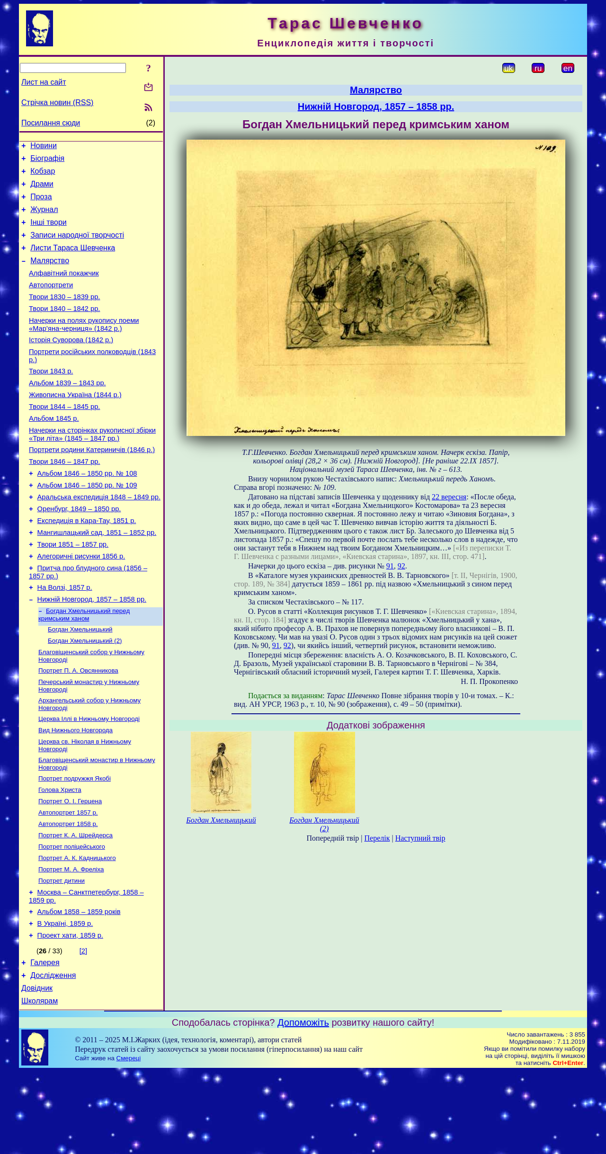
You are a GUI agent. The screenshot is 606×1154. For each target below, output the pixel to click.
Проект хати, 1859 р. (70, 1012)
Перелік (377, 838)
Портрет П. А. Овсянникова (78, 726)
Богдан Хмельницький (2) (85, 694)
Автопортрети (51, 302)
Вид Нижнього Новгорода (75, 789)
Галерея (44, 1041)
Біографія (47, 161)
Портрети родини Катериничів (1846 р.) (92, 484)
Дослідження (53, 1055)
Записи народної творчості (77, 246)
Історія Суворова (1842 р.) (71, 362)
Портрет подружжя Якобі (74, 840)
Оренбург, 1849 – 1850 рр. (79, 550)
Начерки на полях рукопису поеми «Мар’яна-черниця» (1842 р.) (84, 346)
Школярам (39, 1083)
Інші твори (48, 232)
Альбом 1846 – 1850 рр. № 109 (87, 523)
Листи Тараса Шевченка (72, 261)
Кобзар (42, 175)
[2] (83, 1027)
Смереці (128, 1140)
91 (390, 566)
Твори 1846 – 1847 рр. (64, 497)
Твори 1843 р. (51, 396)
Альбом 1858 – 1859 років (79, 985)
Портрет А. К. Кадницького (77, 927)
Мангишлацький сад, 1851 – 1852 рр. (97, 576)
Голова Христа (59, 853)
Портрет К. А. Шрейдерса (75, 902)
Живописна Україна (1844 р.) (75, 423)
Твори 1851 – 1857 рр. (72, 590)
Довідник (37, 1069)
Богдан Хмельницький (80, 682)
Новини (43, 147)
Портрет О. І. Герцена (70, 865)
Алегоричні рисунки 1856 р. (81, 603)
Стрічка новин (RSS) (57, 102)
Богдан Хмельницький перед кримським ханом (84, 666)
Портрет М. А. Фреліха (71, 939)
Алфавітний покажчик (64, 289)
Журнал (44, 218)
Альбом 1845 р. (54, 449)
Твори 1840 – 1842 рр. (64, 328)
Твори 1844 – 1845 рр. (64, 436)
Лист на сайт (43, 82)
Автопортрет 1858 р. (68, 890)
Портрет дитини (61, 951)
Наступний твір (420, 838)
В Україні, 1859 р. (65, 999)
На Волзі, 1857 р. (64, 637)
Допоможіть (303, 1105)
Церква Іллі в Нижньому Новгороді (89, 777)
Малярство (49, 275)
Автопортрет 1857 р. (68, 877)
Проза (41, 204)
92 (401, 566)
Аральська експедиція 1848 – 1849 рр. (98, 537)
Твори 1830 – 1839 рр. (64, 315)
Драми (41, 190)
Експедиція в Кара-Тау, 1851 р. (86, 563)
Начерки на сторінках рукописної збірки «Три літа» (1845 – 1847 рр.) (92, 467)
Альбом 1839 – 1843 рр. (67, 410)
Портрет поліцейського (71, 914)
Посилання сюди (50, 123)
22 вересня (449, 497)
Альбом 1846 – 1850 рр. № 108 (87, 510)
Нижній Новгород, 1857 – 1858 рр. (92, 650)
